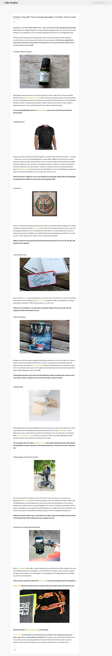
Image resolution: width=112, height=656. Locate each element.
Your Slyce (36, 228)
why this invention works (25, 435)
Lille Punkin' (11, 2)
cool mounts (21, 568)
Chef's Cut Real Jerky (32, 630)
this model (25, 500)
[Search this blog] (102, 3)
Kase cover (40, 300)
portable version (39, 443)
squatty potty (63, 430)
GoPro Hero (42, 581)
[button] (14, 22)
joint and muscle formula (32, 98)
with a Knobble (41, 110)
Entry (14, 650)
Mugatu (25, 298)
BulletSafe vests (22, 169)
